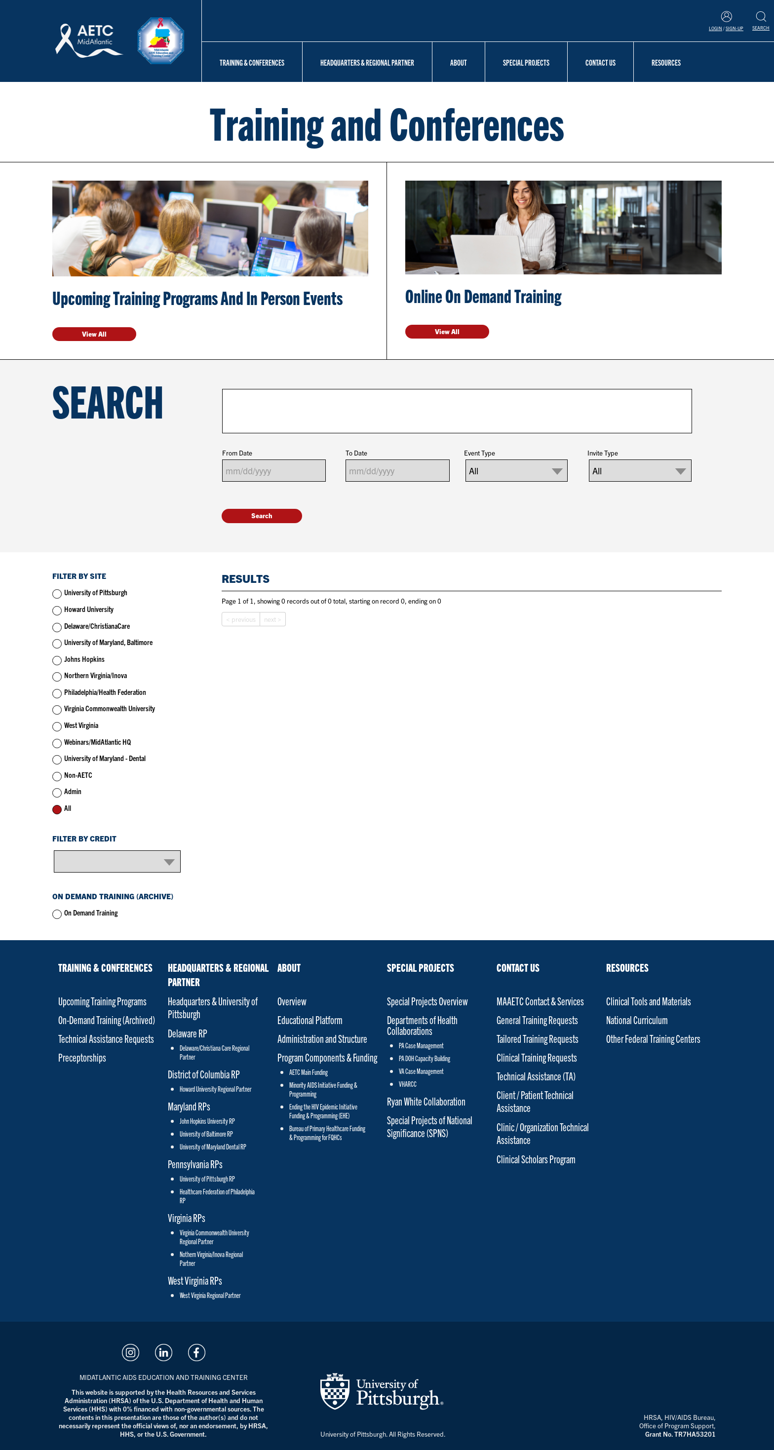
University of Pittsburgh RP (207, 1178)
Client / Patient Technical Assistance (535, 1101)
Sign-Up (734, 28)
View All (94, 334)
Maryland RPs (189, 1105)
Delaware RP (187, 1032)
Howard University (89, 608)
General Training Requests (537, 1019)
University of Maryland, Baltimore (108, 642)
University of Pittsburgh (95, 592)
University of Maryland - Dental (105, 758)
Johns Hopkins (84, 658)
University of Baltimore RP (206, 1133)
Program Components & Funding (327, 1057)
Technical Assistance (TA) (536, 1075)
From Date (237, 453)
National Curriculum (637, 1019)
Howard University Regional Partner (215, 1088)
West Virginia (81, 724)
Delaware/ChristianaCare (97, 625)
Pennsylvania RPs (195, 1163)
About (458, 62)
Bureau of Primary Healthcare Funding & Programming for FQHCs (327, 1133)
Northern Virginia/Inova (95, 675)
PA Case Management (421, 1045)
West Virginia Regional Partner (210, 1295)
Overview (292, 1000)
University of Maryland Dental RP (213, 1146)
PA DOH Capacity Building (424, 1058)
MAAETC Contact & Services (540, 1000)
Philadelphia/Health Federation (105, 691)
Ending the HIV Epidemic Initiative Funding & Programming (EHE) (323, 1111)
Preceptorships (82, 1057)
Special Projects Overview (427, 1000)
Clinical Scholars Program (536, 1158)
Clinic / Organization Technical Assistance (543, 1133)
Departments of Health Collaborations (422, 1025)
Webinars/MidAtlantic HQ (97, 741)
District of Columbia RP (204, 1073)
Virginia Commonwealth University (109, 708)
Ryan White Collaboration (426, 1100)
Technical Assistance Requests (106, 1038)
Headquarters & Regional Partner (367, 62)
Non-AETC (78, 774)
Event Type (479, 453)
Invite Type (602, 453)
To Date (356, 453)
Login (715, 28)
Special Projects (526, 62)
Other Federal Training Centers (653, 1038)
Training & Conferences (252, 62)
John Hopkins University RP (207, 1120)
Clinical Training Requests (537, 1057)
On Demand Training (90, 912)
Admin (72, 791)
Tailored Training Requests (538, 1038)
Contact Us (600, 62)
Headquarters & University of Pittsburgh (213, 1007)
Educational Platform (310, 1019)
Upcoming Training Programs (102, 1000)
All (67, 807)
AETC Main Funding (308, 1072)
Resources (666, 62)
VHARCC (408, 1083)
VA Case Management (421, 1071)
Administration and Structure (322, 1038)
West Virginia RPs (195, 1280)
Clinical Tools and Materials (648, 1000)
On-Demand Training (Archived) (106, 1019)
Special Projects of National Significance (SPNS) (429, 1126)
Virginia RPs (186, 1217)
